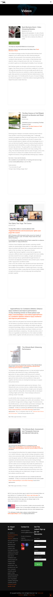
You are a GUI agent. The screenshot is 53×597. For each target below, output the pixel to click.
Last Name (37, 544)
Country (36, 550)
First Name (37, 538)
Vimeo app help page (32, 495)
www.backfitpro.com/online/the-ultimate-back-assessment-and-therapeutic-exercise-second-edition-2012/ (25, 447)
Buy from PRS (14, 43)
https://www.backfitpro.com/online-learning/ (21, 409)
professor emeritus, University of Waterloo (13, 536)
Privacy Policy (31, 595)
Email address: (38, 557)
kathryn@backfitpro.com (14, 513)
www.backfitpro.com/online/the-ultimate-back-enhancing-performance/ (24, 367)
